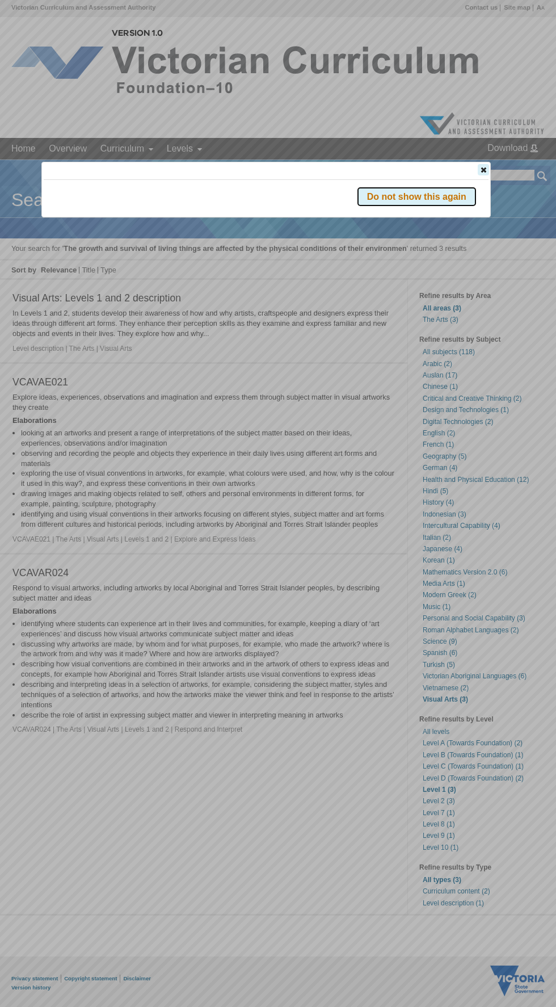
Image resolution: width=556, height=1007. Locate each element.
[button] (483, 169)
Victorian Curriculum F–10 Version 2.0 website (173, 234)
